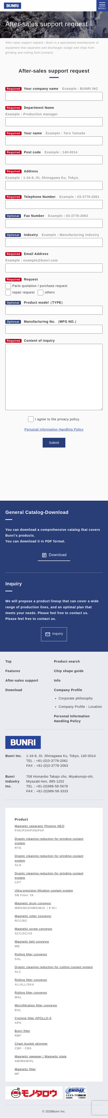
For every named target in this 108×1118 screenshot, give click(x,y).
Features (12, 671)
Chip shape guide (69, 671)
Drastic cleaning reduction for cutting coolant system (54, 967)
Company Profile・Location (80, 707)
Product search (67, 661)
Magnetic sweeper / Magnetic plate (41, 1056)
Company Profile (68, 690)
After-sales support (21, 680)
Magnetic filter (25, 1069)
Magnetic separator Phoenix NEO (39, 826)
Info (57, 680)
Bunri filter (22, 1031)
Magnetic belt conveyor (32, 941)
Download (58, 555)
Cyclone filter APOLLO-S (33, 1018)
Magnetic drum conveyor (33, 903)
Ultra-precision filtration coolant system (44, 890)
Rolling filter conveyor (31, 954)
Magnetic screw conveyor (33, 929)
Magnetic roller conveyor (33, 916)
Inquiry (57, 633)
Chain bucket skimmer (31, 1043)
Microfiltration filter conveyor (36, 1005)
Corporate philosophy (76, 698)
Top (8, 661)
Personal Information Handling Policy (54, 429)
